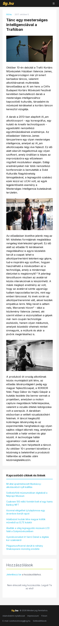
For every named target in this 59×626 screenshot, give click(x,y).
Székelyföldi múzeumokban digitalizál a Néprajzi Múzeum (26, 494)
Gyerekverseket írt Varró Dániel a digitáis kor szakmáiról (27, 538)
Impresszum (33, 616)
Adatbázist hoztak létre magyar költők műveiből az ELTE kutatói (25, 521)
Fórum (44, 616)
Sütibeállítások (40, 621)
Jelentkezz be (13, 574)
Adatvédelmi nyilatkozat (14, 616)
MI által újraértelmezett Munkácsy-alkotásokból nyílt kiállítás (24, 485)
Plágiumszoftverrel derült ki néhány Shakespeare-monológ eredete (24, 547)
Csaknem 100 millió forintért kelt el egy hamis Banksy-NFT (29, 503)
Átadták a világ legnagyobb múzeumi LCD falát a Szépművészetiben (28, 530)
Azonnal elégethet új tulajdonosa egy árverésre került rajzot (25, 512)
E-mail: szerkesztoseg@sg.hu (16, 621)
